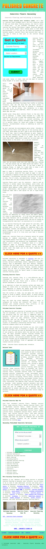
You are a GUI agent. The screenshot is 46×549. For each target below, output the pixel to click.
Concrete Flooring (14, 532)
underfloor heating (35, 496)
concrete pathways (37, 489)
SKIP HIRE (19, 489)
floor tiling (16, 492)
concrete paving (36, 492)
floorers (12, 494)
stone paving (16, 491)
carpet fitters (36, 497)
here (19, 420)
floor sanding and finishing (34, 494)
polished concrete (22, 415)
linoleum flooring (23, 486)
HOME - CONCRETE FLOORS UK (23, 528)
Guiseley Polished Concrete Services (17, 423)
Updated (28, 532)
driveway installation (36, 491)
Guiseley (31, 258)
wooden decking (15, 497)
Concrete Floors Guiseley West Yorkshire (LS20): (19, 20)
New (23, 532)
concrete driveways (24, 487)
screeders (15, 496)
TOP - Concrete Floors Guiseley (13, 516)
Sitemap (4, 532)
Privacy (42, 532)
